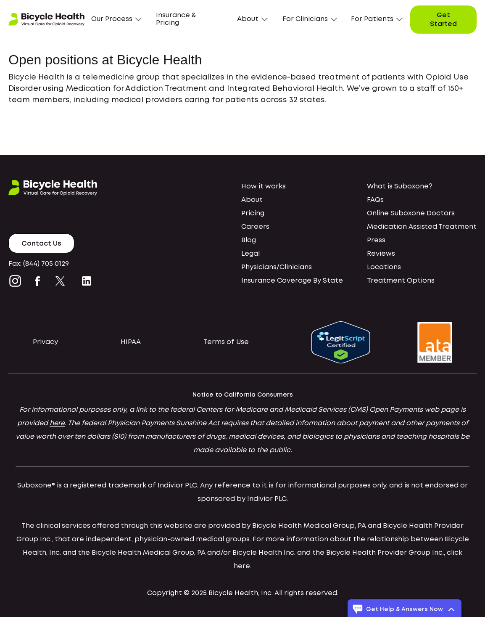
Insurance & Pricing (176, 19)
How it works (263, 186)
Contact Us (41, 244)
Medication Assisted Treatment (422, 227)
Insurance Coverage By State (292, 281)
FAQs (375, 200)
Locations (384, 267)
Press (376, 240)
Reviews (381, 254)
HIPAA (131, 342)
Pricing (252, 213)
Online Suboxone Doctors (411, 213)
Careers (255, 227)
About (252, 200)
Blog (248, 240)
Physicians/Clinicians (276, 267)
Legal (250, 254)
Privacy (45, 342)
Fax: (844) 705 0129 (38, 264)
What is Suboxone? (399, 186)
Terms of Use (226, 342)
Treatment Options (401, 281)
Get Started (443, 20)
